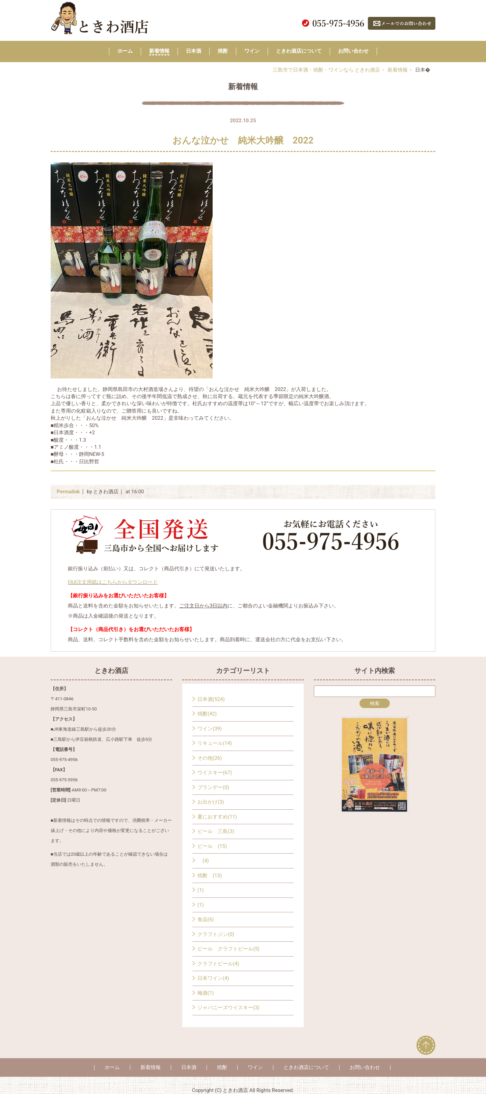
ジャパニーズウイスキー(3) (228, 1008)
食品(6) (205, 919)
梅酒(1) (205, 993)
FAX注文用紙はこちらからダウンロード (113, 582)
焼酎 (223, 51)
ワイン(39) (209, 729)
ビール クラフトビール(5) (228, 949)
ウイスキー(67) (214, 773)
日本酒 (193, 51)
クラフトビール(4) (218, 964)
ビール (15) (212, 846)
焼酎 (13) (209, 875)
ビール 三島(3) (215, 831)
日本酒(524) (211, 699)
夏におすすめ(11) (217, 817)
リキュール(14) (214, 743)
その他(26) (209, 758)
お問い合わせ (353, 51)
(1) (200, 890)
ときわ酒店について (299, 51)
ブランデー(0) (213, 787)
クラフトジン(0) (215, 934)
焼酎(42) (207, 714)
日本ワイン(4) (213, 978)
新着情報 (159, 51)
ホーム (125, 51)
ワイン (252, 51)
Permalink (68, 492)
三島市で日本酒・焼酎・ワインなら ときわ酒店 (326, 70)
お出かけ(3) (210, 802)
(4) (203, 861)
